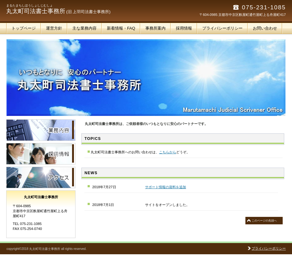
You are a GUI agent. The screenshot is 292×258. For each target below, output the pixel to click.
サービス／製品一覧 (40, 130)
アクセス (40, 177)
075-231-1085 (264, 7)
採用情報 (40, 154)
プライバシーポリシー (269, 248)
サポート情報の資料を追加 (165, 187)
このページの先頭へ (264, 220)
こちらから (167, 152)
